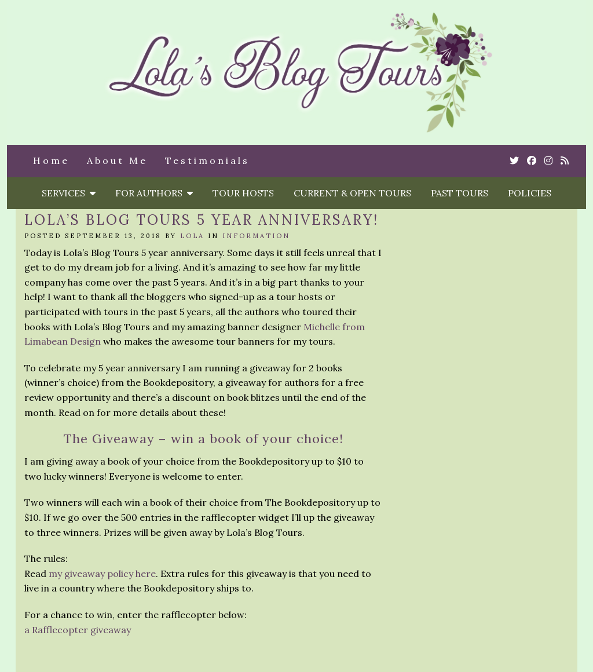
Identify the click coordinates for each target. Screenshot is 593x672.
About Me (117, 160)
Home (51, 160)
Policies (529, 193)
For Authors (154, 193)
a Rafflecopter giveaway (77, 630)
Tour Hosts (243, 193)
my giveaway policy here (102, 573)
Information (256, 236)
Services (69, 193)
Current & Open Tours (352, 193)
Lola (192, 236)
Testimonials (207, 160)
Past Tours (459, 193)
